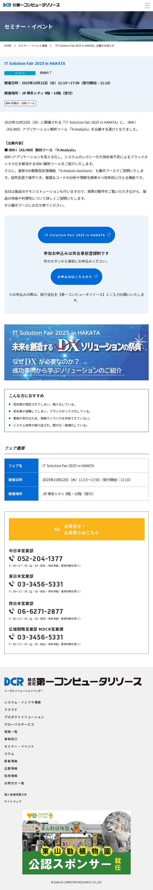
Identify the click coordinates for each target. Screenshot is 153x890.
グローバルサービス (19, 724)
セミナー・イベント (19, 746)
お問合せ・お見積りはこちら (81, 529)
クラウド (11, 709)
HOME (7, 45)
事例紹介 (11, 738)
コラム (9, 753)
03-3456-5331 (40, 584)
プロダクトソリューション (24, 716)
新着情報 (11, 760)
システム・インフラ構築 (22, 702)
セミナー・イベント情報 (32, 45)
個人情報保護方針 (15, 794)
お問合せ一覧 (14, 783)
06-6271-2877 (40, 611)
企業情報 (11, 768)
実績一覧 (11, 731)
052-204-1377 (40, 558)
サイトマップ (12, 801)
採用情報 (11, 775)
